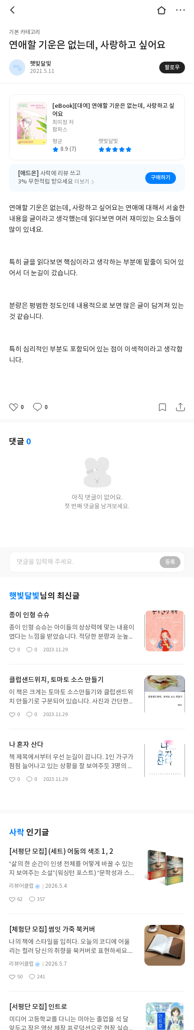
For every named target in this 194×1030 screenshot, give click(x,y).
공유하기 (180, 407)
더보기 (180, 9)
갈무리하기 (162, 407)
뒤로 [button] (13, 9)
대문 (161, 9)
